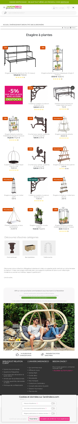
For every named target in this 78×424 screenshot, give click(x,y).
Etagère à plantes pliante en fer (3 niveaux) (20, 73)
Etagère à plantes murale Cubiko (39, 226)
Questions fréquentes (11, 372)
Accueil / (6, 24)
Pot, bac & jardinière (36, 24)
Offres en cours (34, 370)
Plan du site (33, 391)
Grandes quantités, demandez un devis (14, 382)
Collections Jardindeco (37, 383)
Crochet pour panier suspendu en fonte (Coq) (39, 165)
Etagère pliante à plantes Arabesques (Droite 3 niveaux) (13, 135)
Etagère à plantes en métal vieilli (13, 196)
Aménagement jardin (18, 24)
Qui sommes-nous (35, 367)
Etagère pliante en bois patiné (63, 165)
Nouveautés (33, 378)
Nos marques (33, 381)
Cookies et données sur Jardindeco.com (39, 397)
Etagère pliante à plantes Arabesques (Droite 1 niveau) (64, 226)
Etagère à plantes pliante (64, 134)
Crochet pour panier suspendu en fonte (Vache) (39, 135)
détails (23, 399)
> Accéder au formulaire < (63, 371)
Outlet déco (33, 375)
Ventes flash (33, 373)
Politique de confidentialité (13, 385)
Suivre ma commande (11, 369)
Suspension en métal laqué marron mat (13, 165)
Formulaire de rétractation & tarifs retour (14, 375)
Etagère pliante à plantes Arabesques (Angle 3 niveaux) (57, 74)
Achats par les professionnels (14, 379)
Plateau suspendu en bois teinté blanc (14, 226)
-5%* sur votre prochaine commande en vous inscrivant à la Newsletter (39, 291)
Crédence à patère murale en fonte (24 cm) (39, 196)
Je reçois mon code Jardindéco (39, 297)
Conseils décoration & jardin (38, 386)
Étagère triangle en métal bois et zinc (64, 196)
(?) (37, 403)
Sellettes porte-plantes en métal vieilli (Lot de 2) (64, 104)
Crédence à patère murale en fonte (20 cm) (39, 104)
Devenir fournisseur (36, 389)
